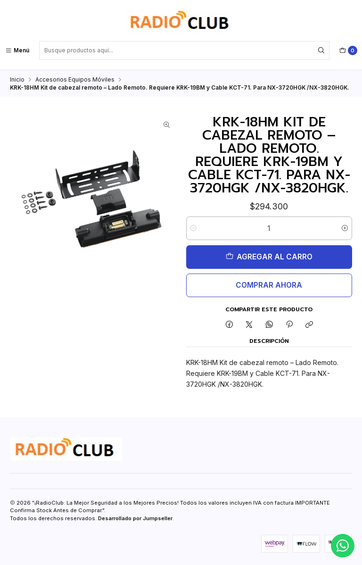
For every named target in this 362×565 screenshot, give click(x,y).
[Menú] (17, 50)
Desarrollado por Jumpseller (135, 518)
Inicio (17, 79)
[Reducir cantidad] (193, 228)
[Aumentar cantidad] (345, 228)
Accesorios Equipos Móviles (75, 79)
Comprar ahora (269, 285)
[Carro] (348, 50)
